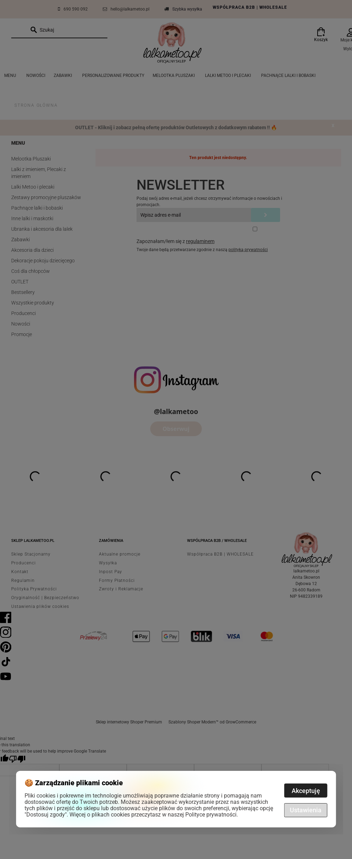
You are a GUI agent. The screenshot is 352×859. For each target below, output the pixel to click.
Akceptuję (306, 790)
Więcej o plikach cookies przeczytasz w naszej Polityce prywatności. (153, 814)
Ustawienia (305, 810)
